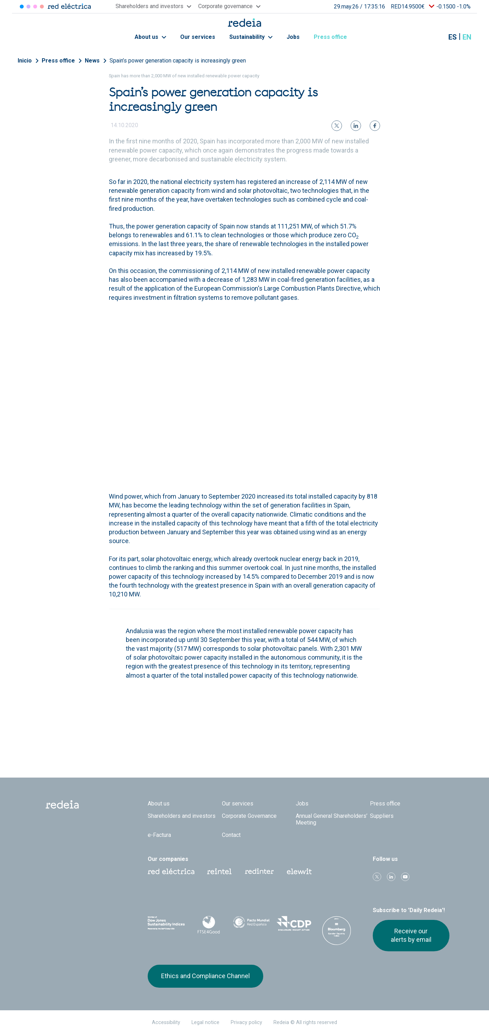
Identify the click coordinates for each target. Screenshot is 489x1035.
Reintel (219, 871)
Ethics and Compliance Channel (205, 976)
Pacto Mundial (251, 924)
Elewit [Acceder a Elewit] (42, 6)
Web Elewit (299, 871)
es (452, 37)
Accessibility (166, 1022)
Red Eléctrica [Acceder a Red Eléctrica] (21, 6)
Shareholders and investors (182, 816)
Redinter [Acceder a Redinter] (28, 6)
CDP (294, 923)
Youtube (405, 877)
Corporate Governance (249, 816)
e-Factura (159, 835)
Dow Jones (166, 923)
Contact (231, 835)
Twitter (377, 877)
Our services (197, 37)
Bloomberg (336, 930)
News (92, 60)
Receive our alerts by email (411, 935)
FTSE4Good (209, 925)
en (467, 37)
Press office (334, 37)
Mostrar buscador (435, 37)
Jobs (293, 37)
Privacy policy (246, 1022)
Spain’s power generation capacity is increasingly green (178, 60)
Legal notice (205, 1022)
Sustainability (250, 37)
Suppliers (382, 816)
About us (150, 37)
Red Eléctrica (171, 871)
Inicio (25, 60)
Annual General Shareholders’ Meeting (331, 819)
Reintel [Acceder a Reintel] (35, 6)
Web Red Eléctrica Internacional (259, 871)
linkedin (391, 877)
